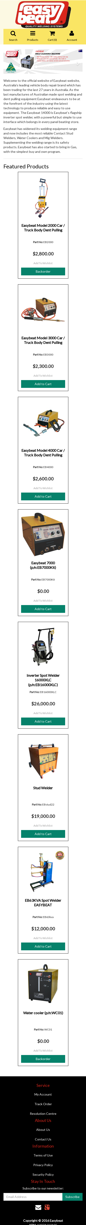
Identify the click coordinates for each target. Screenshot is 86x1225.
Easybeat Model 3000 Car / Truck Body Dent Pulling (43, 340)
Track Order (43, 1104)
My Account (43, 1094)
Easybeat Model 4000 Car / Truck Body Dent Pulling (43, 452)
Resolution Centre (43, 1113)
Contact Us (43, 1139)
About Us (43, 1130)
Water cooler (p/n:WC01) (43, 1013)
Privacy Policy (43, 1165)
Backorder (43, 271)
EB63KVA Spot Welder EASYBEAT (43, 902)
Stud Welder (43, 788)
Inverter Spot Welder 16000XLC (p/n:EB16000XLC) (43, 680)
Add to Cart (43, 384)
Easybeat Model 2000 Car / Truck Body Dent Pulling (43, 227)
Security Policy (43, 1174)
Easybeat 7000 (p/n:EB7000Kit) (43, 565)
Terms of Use (43, 1155)
